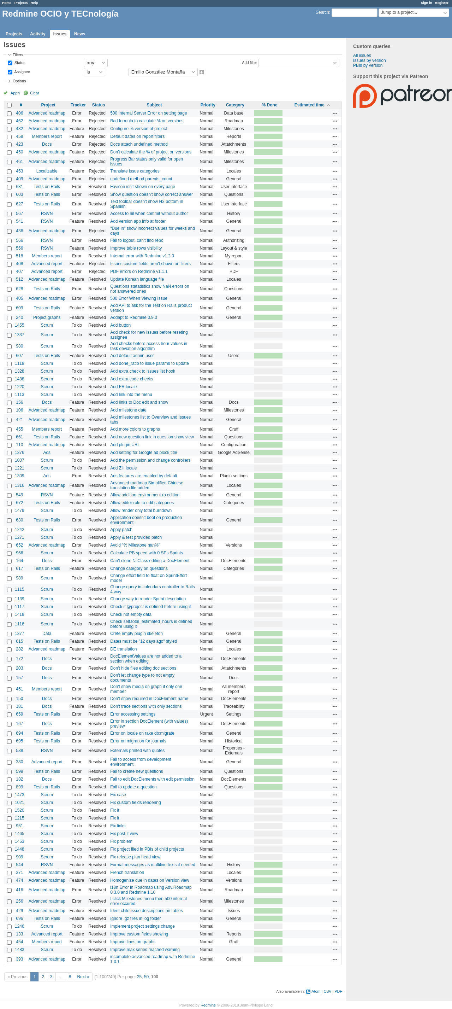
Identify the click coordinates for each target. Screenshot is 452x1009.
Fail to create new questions (136, 771)
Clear (34, 93)
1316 (19, 485)
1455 (19, 325)
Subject (154, 105)
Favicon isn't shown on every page (142, 186)
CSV (327, 991)
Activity (37, 33)
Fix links (117, 825)
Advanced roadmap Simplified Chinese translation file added (146, 485)
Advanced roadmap (47, 113)
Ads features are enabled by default (143, 475)
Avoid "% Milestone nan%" (135, 545)
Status (19, 62)
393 (19, 959)
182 (19, 779)
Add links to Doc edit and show (139, 402)
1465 (19, 833)
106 (19, 410)
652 (19, 545)
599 (19, 771)
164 (19, 560)
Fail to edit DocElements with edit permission (152, 779)
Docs (47, 144)
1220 (19, 386)
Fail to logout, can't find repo (136, 240)
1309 (19, 475)
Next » (83, 976)
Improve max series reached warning (145, 949)
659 (19, 714)
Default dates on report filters (137, 136)
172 (19, 658)
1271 (19, 537)
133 (19, 934)
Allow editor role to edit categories (142, 502)
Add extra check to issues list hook (142, 371)
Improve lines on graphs (132, 941)
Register (441, 3)
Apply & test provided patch (136, 537)
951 (19, 825)
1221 (19, 468)
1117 (19, 606)
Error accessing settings (132, 714)
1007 (19, 460)
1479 (19, 510)
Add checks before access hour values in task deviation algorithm (148, 346)
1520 (19, 810)
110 (19, 444)
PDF (338, 991)
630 (19, 520)
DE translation (123, 649)
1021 (19, 802)
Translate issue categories (135, 171)
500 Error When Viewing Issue (138, 298)
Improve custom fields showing (139, 934)
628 (19, 288)
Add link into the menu (131, 394)
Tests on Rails (47, 186)
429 (19, 910)
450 (19, 152)
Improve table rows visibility (136, 248)
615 (19, 641)
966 (19, 552)
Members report (47, 136)
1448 (19, 849)
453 (19, 171)
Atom (315, 991)
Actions (335, 113)
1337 (19, 334)
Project (48, 105)
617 (19, 568)
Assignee (21, 71)
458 (19, 136)
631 (19, 186)
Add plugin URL (125, 444)
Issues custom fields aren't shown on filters (150, 263)
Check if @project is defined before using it (150, 606)
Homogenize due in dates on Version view (149, 880)
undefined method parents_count (141, 178)
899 (19, 787)
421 (19, 419)
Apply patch (121, 529)
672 (19, 502)
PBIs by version (367, 65)
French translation (127, 872)
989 (19, 578)
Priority (208, 105)
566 (19, 240)
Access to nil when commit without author (149, 213)
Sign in (426, 3)
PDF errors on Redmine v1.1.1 (139, 271)
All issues (362, 55)
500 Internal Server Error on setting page (148, 113)
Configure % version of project (138, 128)
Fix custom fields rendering (135, 802)
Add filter (249, 62)
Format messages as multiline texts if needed (152, 864)
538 (19, 750)
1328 (19, 371)
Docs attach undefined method (139, 144)
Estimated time (310, 105)
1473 (19, 794)
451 (19, 689)
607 (19, 355)
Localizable (47, 171)
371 (19, 872)
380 (19, 761)
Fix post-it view (124, 833)
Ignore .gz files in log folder (135, 918)
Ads (46, 452)
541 (19, 221)
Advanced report (47, 263)
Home (7, 3)
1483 (19, 949)
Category (235, 105)
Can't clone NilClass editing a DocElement (149, 560)
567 (19, 213)
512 (19, 279)
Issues (59, 33)
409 (19, 178)
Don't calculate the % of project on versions (150, 152)
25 (139, 976)
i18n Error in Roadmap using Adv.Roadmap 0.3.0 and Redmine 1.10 (151, 890)
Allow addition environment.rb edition (144, 494)
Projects (21, 3)
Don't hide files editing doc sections (143, 668)
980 (19, 346)
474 (19, 880)
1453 (19, 841)
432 (19, 128)
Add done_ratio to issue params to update (149, 363)
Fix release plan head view (135, 857)
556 (19, 248)
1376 (19, 452)
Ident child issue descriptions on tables (146, 910)
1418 (19, 614)
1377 (19, 633)
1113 (19, 394)
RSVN (47, 213)
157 (19, 677)
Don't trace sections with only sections (146, 706)
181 (19, 706)
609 (19, 307)
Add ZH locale (123, 468)
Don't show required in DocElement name (149, 698)
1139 (19, 598)
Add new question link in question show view (152, 436)
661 (19, 436)
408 (19, 263)
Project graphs (46, 317)
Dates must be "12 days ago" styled (143, 641)
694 (19, 733)
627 (19, 204)
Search (322, 12)
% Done (270, 105)
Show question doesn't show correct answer (151, 194)
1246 (19, 926)
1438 (19, 379)
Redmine (208, 1005)
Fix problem (121, 841)
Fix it (114, 810)
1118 (19, 363)
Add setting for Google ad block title (143, 452)
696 (19, 918)
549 (19, 494)
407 (19, 271)
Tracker (78, 105)
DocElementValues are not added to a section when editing (146, 659)
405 (19, 298)
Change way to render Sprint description (148, 598)
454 (19, 941)
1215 (19, 818)
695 (19, 741)
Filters (18, 55)
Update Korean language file (137, 279)
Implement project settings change (142, 926)
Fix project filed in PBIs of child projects (147, 849)
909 (19, 857)
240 (19, 317)
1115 (19, 589)
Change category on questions (139, 568)
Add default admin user (132, 355)
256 (19, 901)
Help (34, 3)
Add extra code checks (131, 379)
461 (19, 161)
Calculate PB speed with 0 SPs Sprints (146, 552)
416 (19, 889)
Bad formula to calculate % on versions (146, 120)
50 (146, 976)
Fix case (118, 794)
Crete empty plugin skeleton (136, 633)
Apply (15, 93)
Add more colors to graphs (135, 429)
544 (19, 864)
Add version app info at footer (138, 221)
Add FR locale (123, 386)
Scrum (47, 325)
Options (19, 81)
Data (46, 633)
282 (19, 649)
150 (19, 698)
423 (19, 144)
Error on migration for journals (138, 741)
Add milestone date (128, 410)
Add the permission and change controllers (150, 460)
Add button (120, 325)
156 (19, 402)
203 (19, 668)
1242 (19, 529)
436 (19, 230)
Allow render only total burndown (141, 510)
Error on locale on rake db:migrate (142, 733)
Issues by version (369, 60)
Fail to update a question (133, 787)
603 (19, 194)
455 (19, 429)
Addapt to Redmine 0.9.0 (133, 317)
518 (19, 255)
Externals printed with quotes (137, 750)
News (79, 33)
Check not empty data (130, 614)
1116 (19, 624)
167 (19, 723)
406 (19, 113)
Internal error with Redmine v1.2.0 (142, 255)
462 (19, 120)
